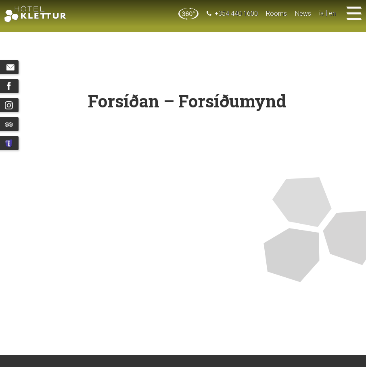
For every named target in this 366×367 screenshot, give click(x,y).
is (321, 13)
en (332, 13)
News (303, 13)
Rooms (276, 13)
